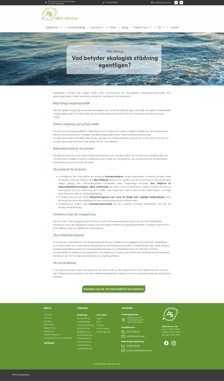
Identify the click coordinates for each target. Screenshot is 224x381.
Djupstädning (83, 321)
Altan (98, 321)
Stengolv (100, 325)
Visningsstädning (85, 325)
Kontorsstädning (85, 335)
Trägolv (99, 318)
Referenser (49, 324)
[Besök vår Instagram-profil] (181, 2)
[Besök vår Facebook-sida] (176, 2)
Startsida (48, 314)
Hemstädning (83, 318)
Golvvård (101, 314)
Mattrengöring (103, 332)
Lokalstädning (84, 342)
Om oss (47, 318)
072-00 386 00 (133, 331)
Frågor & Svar (50, 328)
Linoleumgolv (103, 328)
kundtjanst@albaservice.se (138, 350)
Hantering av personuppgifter (58, 338)
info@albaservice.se (135, 336)
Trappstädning (84, 345)
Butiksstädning (84, 338)
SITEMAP (49, 343)
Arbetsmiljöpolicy (52, 334)
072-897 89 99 (132, 345)
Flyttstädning (83, 328)
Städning (82, 314)
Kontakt (47, 321)
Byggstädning (83, 332)
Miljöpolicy (49, 331)
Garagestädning (84, 348)
